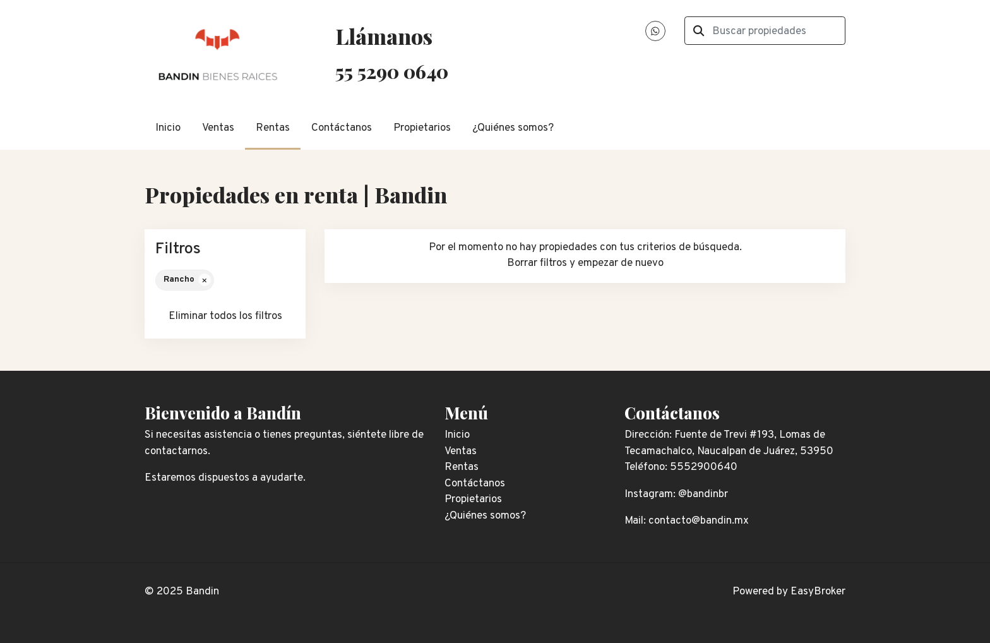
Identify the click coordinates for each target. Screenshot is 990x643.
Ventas (218, 128)
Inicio (168, 128)
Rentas (273, 128)
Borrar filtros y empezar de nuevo (585, 263)
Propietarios (422, 128)
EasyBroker (817, 592)
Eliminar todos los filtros (225, 316)
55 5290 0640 (391, 71)
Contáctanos (341, 128)
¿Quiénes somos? (513, 128)
